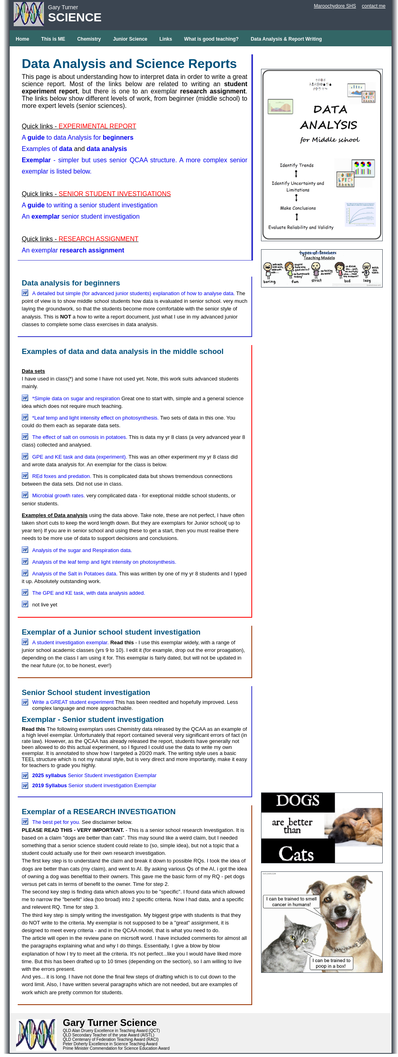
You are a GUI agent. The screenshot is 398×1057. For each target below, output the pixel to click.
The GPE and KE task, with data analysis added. (88, 593)
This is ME (53, 39)
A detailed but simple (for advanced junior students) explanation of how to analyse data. (134, 293)
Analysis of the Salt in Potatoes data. (75, 574)
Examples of (47, 148)
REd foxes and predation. (61, 476)
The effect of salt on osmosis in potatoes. (80, 437)
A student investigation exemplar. (70, 642)
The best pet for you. (56, 822)
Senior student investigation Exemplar (94, 785)
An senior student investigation (81, 216)
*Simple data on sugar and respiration (76, 398)
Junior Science (130, 39)
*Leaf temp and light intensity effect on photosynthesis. (95, 418)
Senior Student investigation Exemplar (94, 775)
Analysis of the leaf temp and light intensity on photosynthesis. (104, 562)
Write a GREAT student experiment (73, 702)
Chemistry (89, 39)
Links (166, 39)
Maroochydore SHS (335, 6)
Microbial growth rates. (58, 495)
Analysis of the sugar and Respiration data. (82, 550)
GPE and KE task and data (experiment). (79, 457)
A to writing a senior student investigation (90, 205)
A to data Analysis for (77, 137)
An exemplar (73, 250)
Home (22, 39)
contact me (374, 6)
